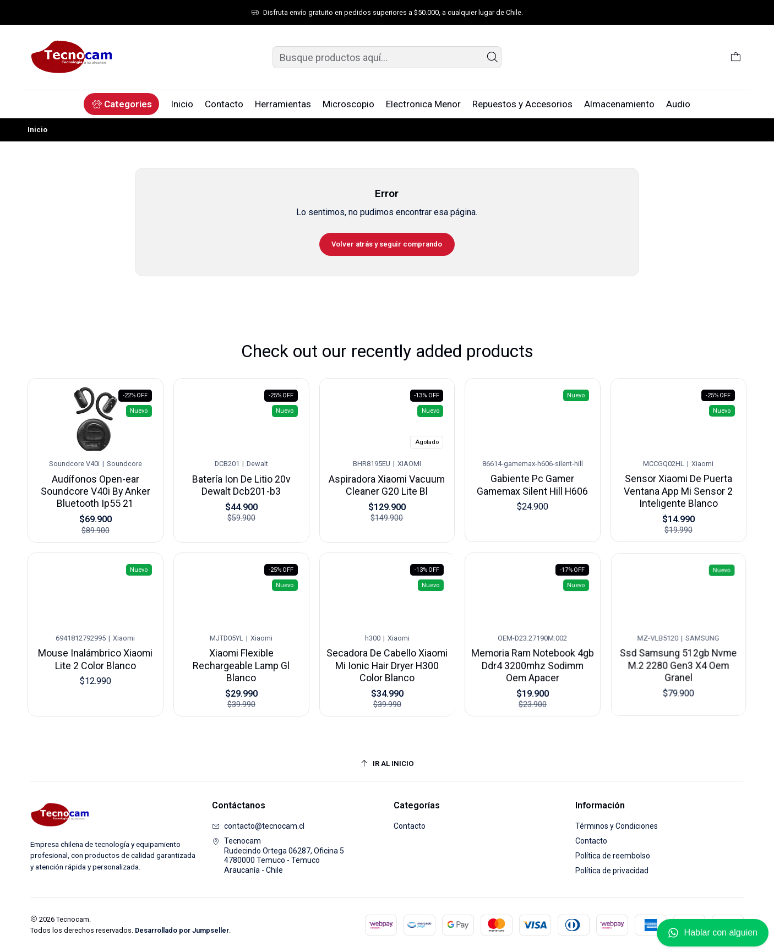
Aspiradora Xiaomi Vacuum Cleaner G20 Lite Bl (387, 476)
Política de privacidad (611, 870)
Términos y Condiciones (616, 826)
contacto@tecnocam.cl (258, 826)
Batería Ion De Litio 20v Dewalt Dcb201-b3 (241, 479)
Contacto (410, 826)
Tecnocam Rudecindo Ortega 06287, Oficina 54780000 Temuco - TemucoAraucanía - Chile (278, 855)
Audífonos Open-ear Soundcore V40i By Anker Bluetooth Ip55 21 (95, 486)
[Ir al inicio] (387, 763)
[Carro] (736, 57)
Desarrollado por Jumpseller (182, 930)
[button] (121, 104)
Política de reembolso (612, 855)
